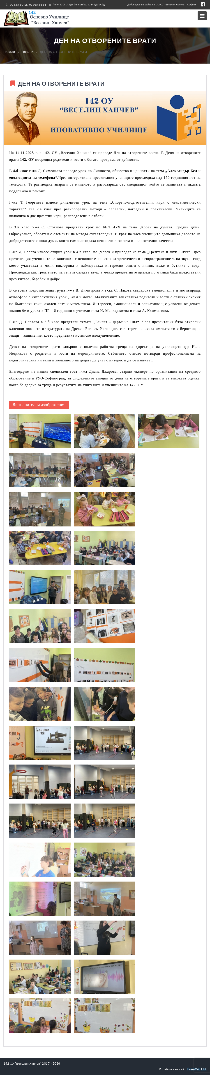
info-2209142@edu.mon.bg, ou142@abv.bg (79, 4)
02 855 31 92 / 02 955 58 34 (28, 4)
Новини (27, 52)
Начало (9, 52)
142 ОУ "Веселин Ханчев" (22, 1063)
